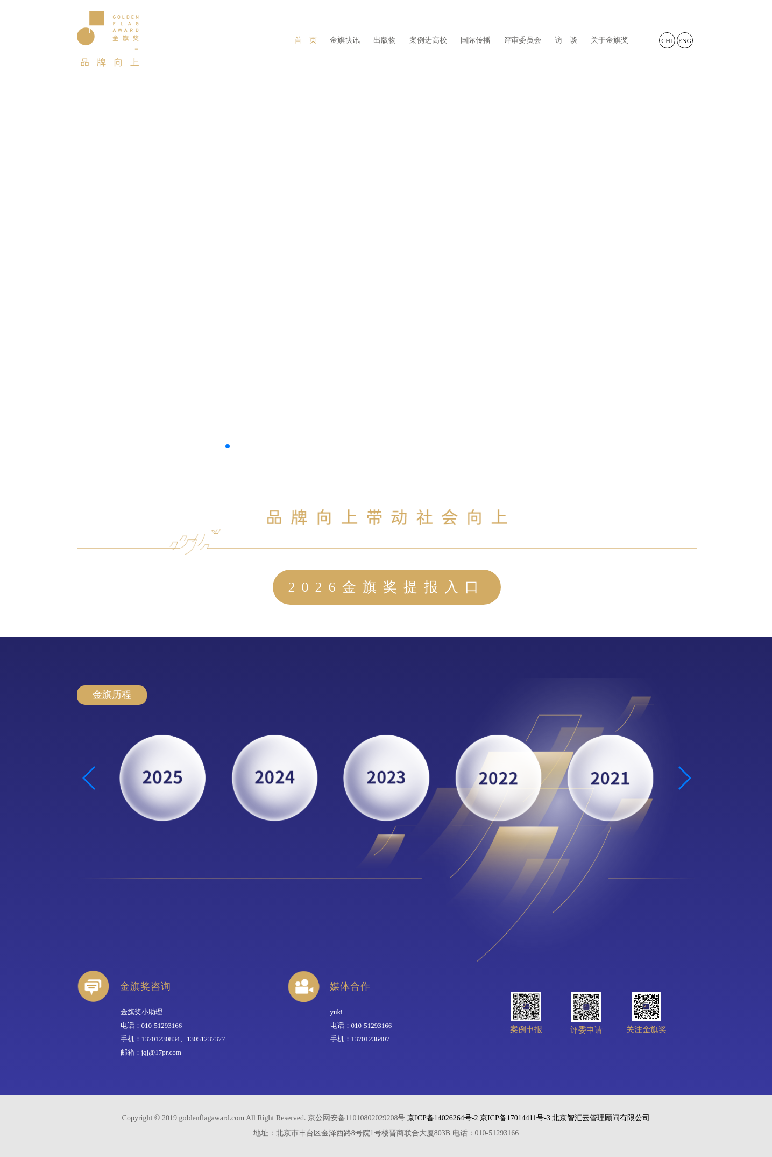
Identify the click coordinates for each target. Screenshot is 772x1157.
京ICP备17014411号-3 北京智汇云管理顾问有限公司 (565, 1118)
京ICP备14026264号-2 (442, 1118)
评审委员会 (522, 40)
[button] (227, 446)
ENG (685, 41)
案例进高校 (428, 40)
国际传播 (476, 40)
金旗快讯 (345, 40)
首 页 (305, 40)
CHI (666, 41)
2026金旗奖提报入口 (386, 587)
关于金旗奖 (609, 40)
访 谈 (566, 40)
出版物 (384, 40)
